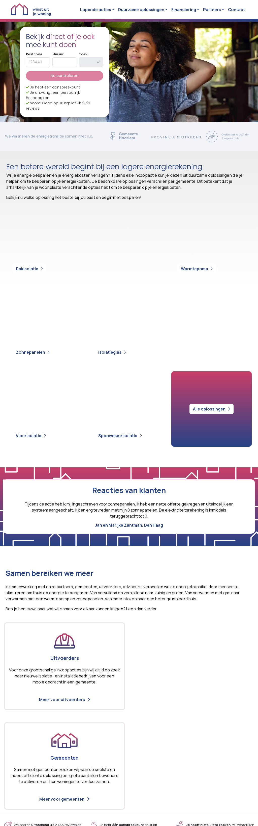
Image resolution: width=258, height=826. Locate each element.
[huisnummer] (64, 62)
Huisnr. (58, 54)
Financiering (183, 9)
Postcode (34, 54)
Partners (212, 9)
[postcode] (38, 62)
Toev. (83, 54)
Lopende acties (95, 9)
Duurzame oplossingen (141, 9)
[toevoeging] (91, 62)
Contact (236, 9)
